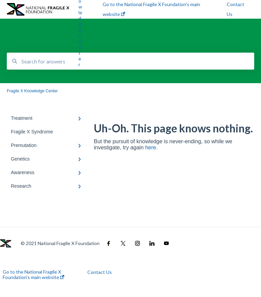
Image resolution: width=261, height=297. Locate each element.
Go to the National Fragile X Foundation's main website (33, 274)
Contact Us (99, 272)
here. (151, 147)
